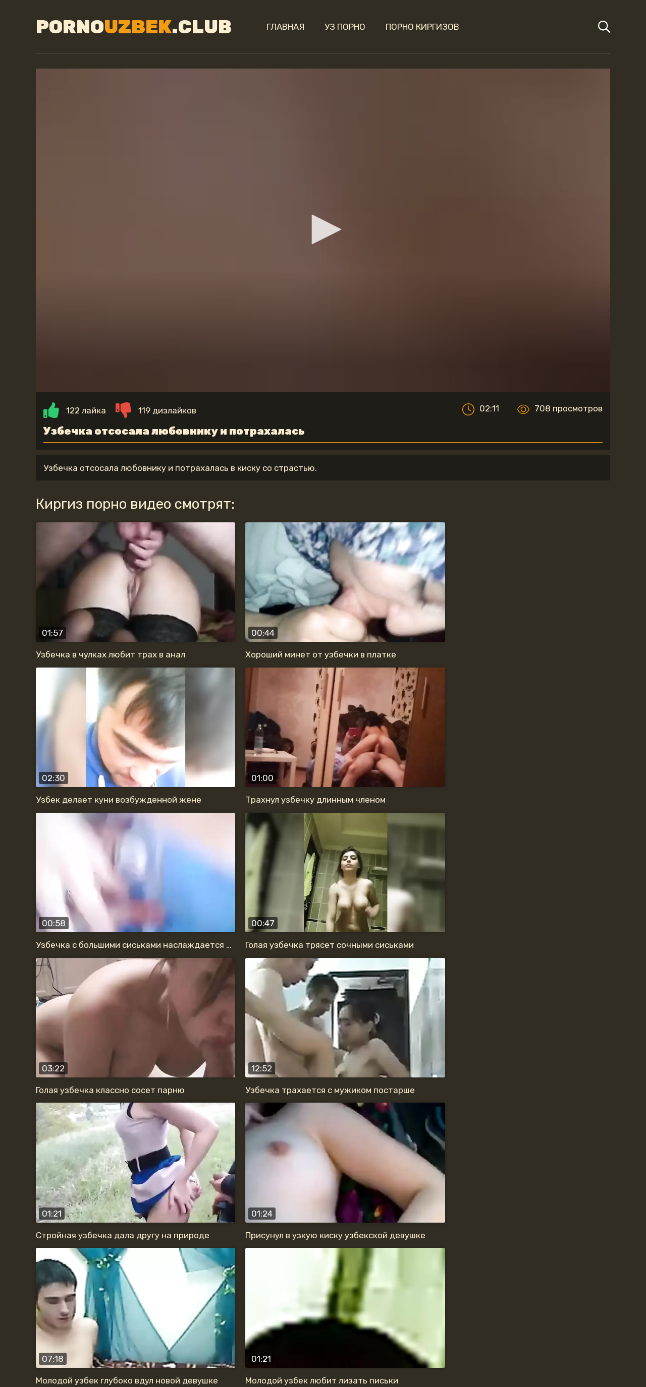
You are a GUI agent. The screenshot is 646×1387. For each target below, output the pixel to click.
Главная (274, 27)
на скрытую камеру (555, 1280)
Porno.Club (126, 26)
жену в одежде (82, 1280)
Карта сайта (323, 1360)
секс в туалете (330, 1300)
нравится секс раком (230, 1300)
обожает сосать (455, 1280)
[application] (323, 235)
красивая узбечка (176, 1280)
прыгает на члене (274, 1280)
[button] (323, 234)
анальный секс (365, 1280)
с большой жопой (423, 1300)
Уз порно (333, 27)
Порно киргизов (411, 27)
